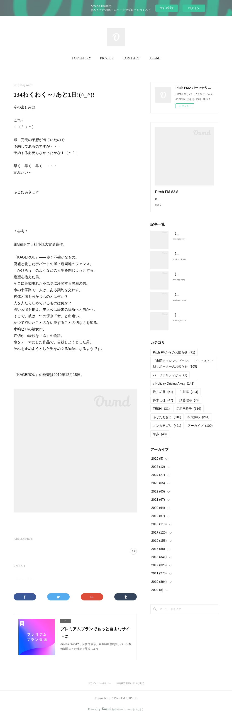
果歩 (160, 438)
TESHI (161, 413)
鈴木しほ (163, 405)
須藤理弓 (189, 405)
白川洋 (188, 396)
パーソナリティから (170, 379)
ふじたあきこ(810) (23, 539)
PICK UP (107, 58)
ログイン (194, 8)
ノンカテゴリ (167, 430)
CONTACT (131, 58)
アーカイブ (200, 430)
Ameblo (155, 58)
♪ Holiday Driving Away (173, 388)
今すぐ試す (166, 8)
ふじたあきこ (167, 421)
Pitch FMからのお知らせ (174, 357)
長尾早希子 (188, 413)
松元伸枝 (199, 421)
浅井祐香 (163, 396)
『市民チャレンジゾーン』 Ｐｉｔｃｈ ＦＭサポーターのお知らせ (183, 368)
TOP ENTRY (81, 58)
